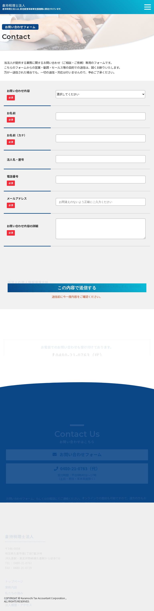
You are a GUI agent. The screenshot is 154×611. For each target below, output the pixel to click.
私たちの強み (14, 593)
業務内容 (11, 587)
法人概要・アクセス (18, 605)
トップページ (14, 581)
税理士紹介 (12, 599)
